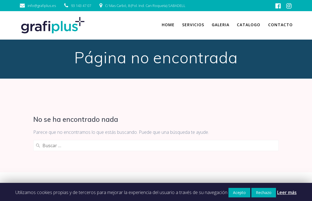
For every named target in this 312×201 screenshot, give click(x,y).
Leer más (287, 192)
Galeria (220, 24)
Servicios (193, 24)
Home (168, 24)
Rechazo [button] (263, 192)
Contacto (280, 24)
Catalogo (248, 24)
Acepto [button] (239, 192)
